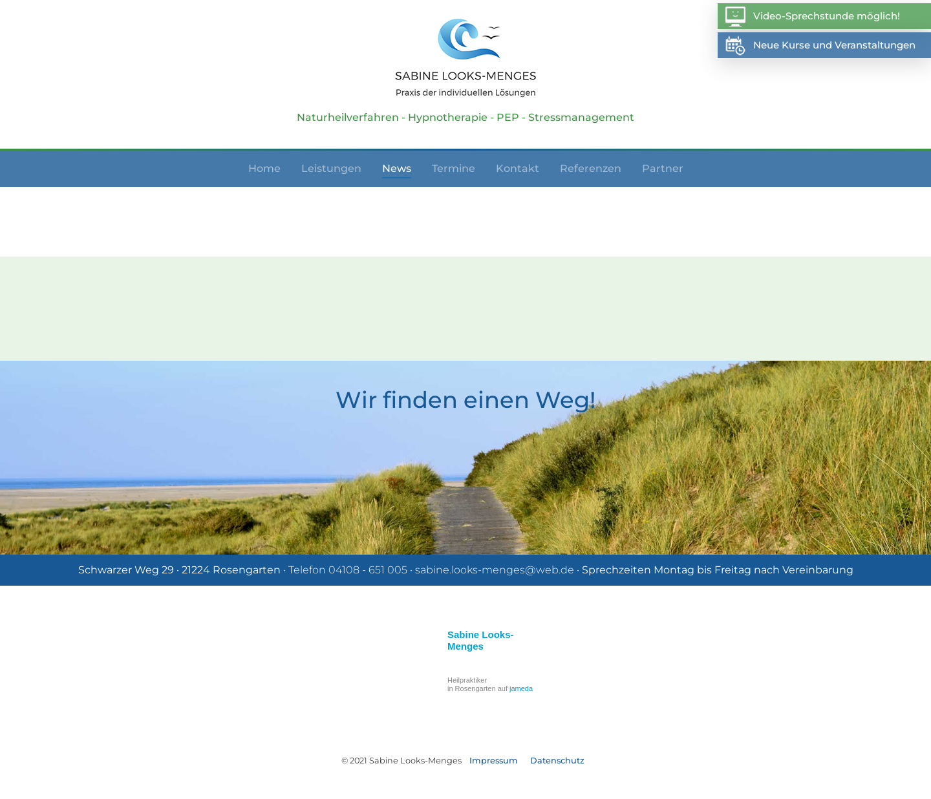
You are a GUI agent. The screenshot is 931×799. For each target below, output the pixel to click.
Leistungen (331, 168)
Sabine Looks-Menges (480, 640)
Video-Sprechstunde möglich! (812, 16)
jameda (521, 688)
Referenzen (590, 168)
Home (264, 168)
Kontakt (517, 168)
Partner (662, 168)
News (396, 168)
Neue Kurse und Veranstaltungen (819, 45)
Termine (453, 168)
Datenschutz (557, 760)
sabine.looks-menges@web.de (494, 570)
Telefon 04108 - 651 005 (347, 570)
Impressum (493, 760)
